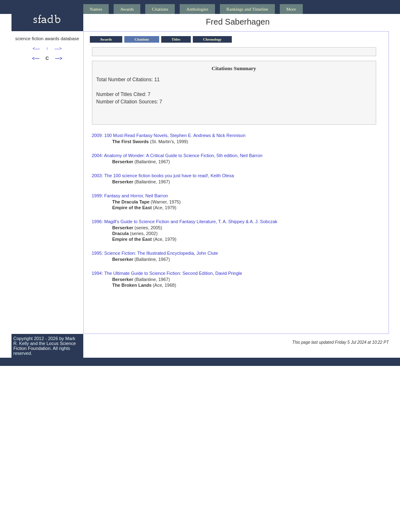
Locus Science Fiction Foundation (45, 346)
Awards (127, 9)
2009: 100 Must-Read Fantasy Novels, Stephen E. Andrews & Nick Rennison (169, 135)
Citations (160, 9)
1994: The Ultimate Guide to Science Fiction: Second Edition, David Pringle (167, 273)
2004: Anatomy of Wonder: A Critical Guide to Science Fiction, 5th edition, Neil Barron (177, 155)
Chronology (212, 39)
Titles (175, 39)
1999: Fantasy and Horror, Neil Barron (130, 195)
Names (96, 9)
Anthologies (197, 9)
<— (36, 48)
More (291, 9)
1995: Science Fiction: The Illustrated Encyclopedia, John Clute (155, 253)
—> (58, 48)
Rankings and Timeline (247, 9)
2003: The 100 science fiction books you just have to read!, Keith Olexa (163, 175)
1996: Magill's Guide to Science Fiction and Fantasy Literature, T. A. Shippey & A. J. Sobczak (185, 221)
